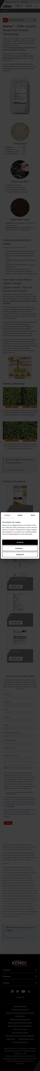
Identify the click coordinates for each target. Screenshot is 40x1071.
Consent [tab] (7, 515)
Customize (20, 548)
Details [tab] (20, 515)
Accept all (20, 542)
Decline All (20, 554)
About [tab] (33, 515)
